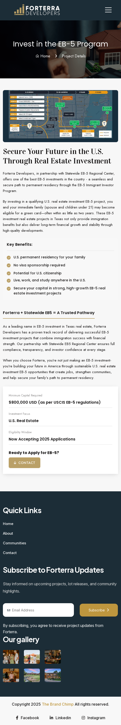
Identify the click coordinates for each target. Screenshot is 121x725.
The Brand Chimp (58, 704)
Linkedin (60, 717)
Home (42, 56)
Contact (24, 462)
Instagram (93, 717)
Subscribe (99, 610)
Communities (14, 543)
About (8, 533)
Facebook (27, 717)
